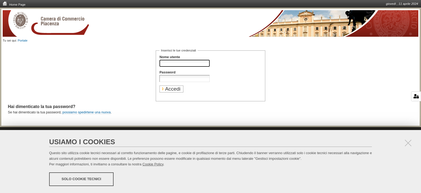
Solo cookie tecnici (81, 179)
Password (167, 72)
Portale (23, 40)
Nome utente (169, 57)
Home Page (14, 4)
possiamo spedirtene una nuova (87, 112)
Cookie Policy (153, 164)
